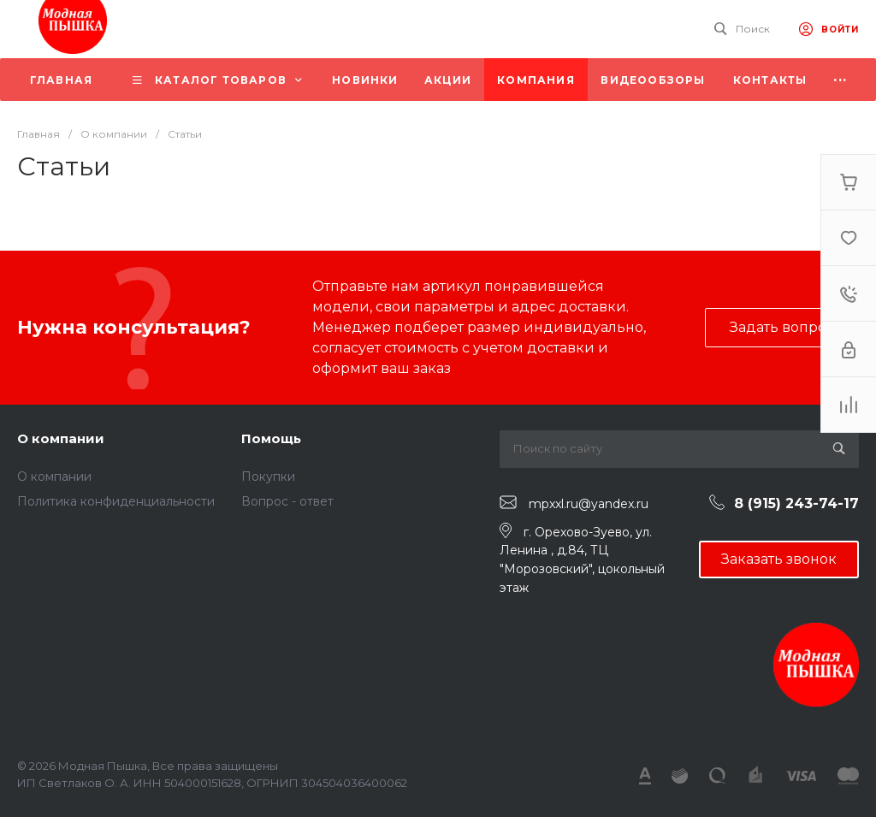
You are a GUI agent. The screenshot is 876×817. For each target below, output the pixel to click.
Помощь (271, 438)
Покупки (268, 476)
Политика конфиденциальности (116, 501)
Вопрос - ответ (287, 501)
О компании (60, 438)
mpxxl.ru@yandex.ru (588, 503)
